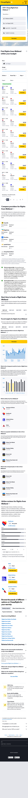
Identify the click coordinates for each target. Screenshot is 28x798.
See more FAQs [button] (14, 676)
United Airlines (11, 575)
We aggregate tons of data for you (14, 726)
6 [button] (20, 199)
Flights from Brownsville (7, 640)
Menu (25, 2)
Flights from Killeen (6, 623)
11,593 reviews (12, 591)
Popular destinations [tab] (7, 611)
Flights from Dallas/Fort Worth (9, 619)
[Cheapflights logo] (5, 2)
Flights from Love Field (7, 625)
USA (17, 735)
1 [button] (7, 199)
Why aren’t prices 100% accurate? (14, 729)
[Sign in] (23, 3)
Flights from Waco (6, 629)
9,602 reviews (11, 579)
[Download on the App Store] (17, 757)
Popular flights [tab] (18, 611)
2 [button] (10, 199)
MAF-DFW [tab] (18, 310)
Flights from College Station (8, 638)
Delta (9, 563)
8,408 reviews (11, 568)
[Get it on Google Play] (11, 757)
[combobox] (6, 14)
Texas (21, 735)
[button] (14, 19)
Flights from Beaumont (7, 636)
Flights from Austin (6, 621)
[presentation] (9, 9)
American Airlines (12, 586)
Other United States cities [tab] (18, 608)
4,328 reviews (11, 525)
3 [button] (13, 199)
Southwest (10, 521)
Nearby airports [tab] (6, 608)
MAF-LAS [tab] (5, 310)
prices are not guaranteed (7, 719)
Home (6, 735)
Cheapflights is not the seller (14, 724)
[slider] (26, 71)
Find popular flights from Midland (11, 663)
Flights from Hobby (6, 634)
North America (11, 735)
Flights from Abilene (6, 627)
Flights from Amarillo (7, 631)
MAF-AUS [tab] (11, 310)
